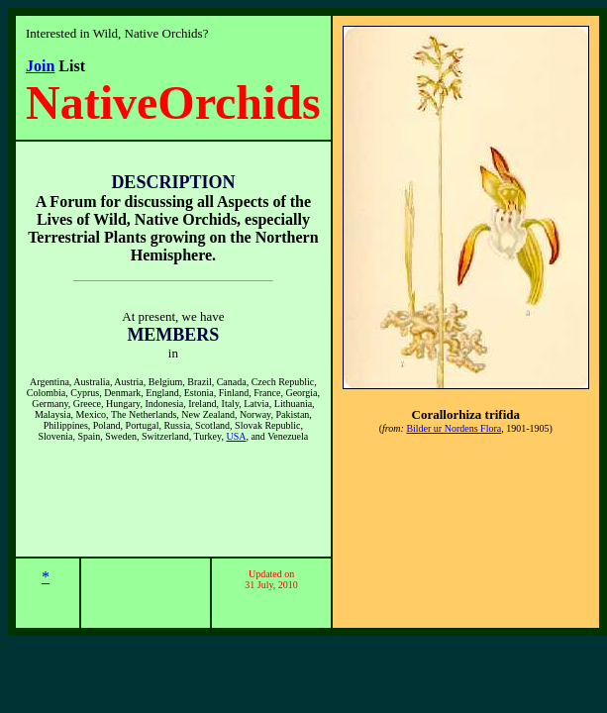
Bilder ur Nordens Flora (453, 428)
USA (236, 436)
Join (40, 65)
